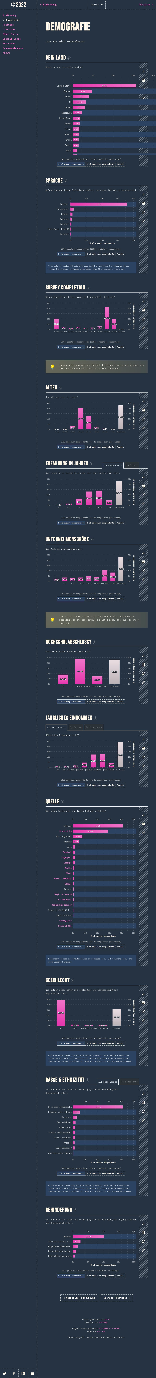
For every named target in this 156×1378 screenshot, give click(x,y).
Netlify (103, 1322)
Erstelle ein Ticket (109, 1328)
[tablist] (142, 209)
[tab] (143, 71)
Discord (101, 1331)
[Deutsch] (96, 4)
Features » (117, 1297)
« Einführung (79, 1297)
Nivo (107, 1319)
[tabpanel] (97, 114)
